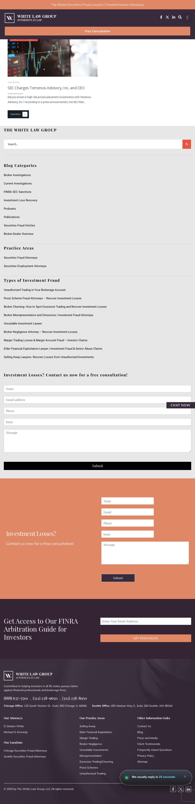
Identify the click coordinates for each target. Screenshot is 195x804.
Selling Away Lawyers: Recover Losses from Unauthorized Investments (49, 357)
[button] (187, 17)
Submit (97, 466)
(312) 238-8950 (74, 698)
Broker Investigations (17, 175)
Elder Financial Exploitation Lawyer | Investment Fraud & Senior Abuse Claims (53, 348)
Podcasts (10, 208)
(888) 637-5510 (16, 698)
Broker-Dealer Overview (18, 234)
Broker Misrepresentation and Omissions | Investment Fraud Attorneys (48, 315)
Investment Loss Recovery (20, 200)
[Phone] (97, 410)
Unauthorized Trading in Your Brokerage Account (35, 290)
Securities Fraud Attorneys (21, 257)
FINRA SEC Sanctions (17, 192)
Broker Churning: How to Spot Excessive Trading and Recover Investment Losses (55, 306)
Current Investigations (18, 183)
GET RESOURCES (145, 638)
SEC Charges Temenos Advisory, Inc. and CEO (46, 87)
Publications (12, 217)
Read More (19, 114)
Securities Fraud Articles (19, 225)
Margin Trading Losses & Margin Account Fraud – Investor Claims (45, 340)
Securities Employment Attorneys (25, 266)
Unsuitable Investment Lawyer (23, 323)
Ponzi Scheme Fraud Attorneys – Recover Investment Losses (43, 298)
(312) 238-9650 (45, 698)
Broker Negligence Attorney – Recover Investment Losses (41, 332)
